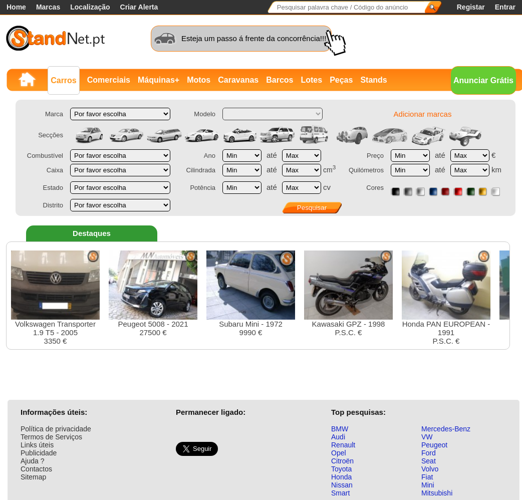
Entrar (505, 7)
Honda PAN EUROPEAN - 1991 (446, 298)
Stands (373, 80)
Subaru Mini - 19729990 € (250, 294)
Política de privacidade (56, 429)
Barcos (279, 80)
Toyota (341, 469)
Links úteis (37, 445)
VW (427, 437)
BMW (339, 429)
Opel (338, 453)
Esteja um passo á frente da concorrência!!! (253, 38)
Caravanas (238, 80)
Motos (198, 80)
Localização (90, 7)
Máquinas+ (158, 80)
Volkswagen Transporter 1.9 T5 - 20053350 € (55, 298)
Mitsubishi (436, 493)
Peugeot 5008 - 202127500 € (153, 294)
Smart (340, 493)
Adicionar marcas (423, 114)
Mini (427, 485)
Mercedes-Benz (445, 429)
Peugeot (434, 445)
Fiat (427, 477)
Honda (341, 477)
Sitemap (33, 477)
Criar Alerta (139, 7)
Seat (428, 461)
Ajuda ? (32, 461)
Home (16, 7)
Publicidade (39, 453)
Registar (471, 7)
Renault (343, 445)
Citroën (342, 461)
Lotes (311, 80)
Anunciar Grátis (483, 80)
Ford (428, 453)
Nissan (342, 485)
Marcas (48, 7)
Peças (341, 80)
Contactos (36, 469)
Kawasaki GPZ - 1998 (348, 294)
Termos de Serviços (51, 437)
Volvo (429, 469)
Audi (338, 437)
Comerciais (108, 80)
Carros (64, 80)
